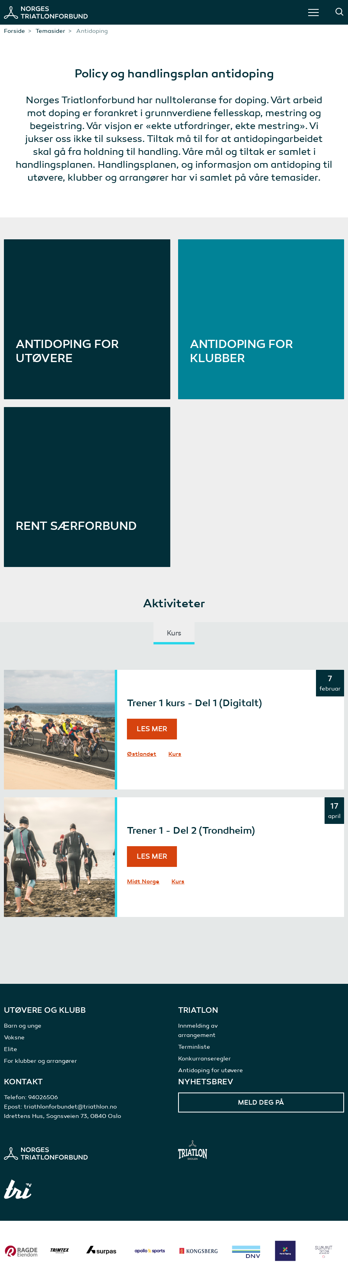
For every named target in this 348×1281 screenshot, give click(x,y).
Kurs (174, 753)
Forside (14, 30)
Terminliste (194, 1046)
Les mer (152, 729)
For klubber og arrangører (40, 1060)
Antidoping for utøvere (210, 1070)
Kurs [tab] (174, 633)
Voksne (14, 1037)
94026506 (43, 1097)
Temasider (50, 30)
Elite (10, 1049)
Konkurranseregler (204, 1058)
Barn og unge (22, 1025)
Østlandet (141, 753)
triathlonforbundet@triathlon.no (70, 1106)
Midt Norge (143, 881)
